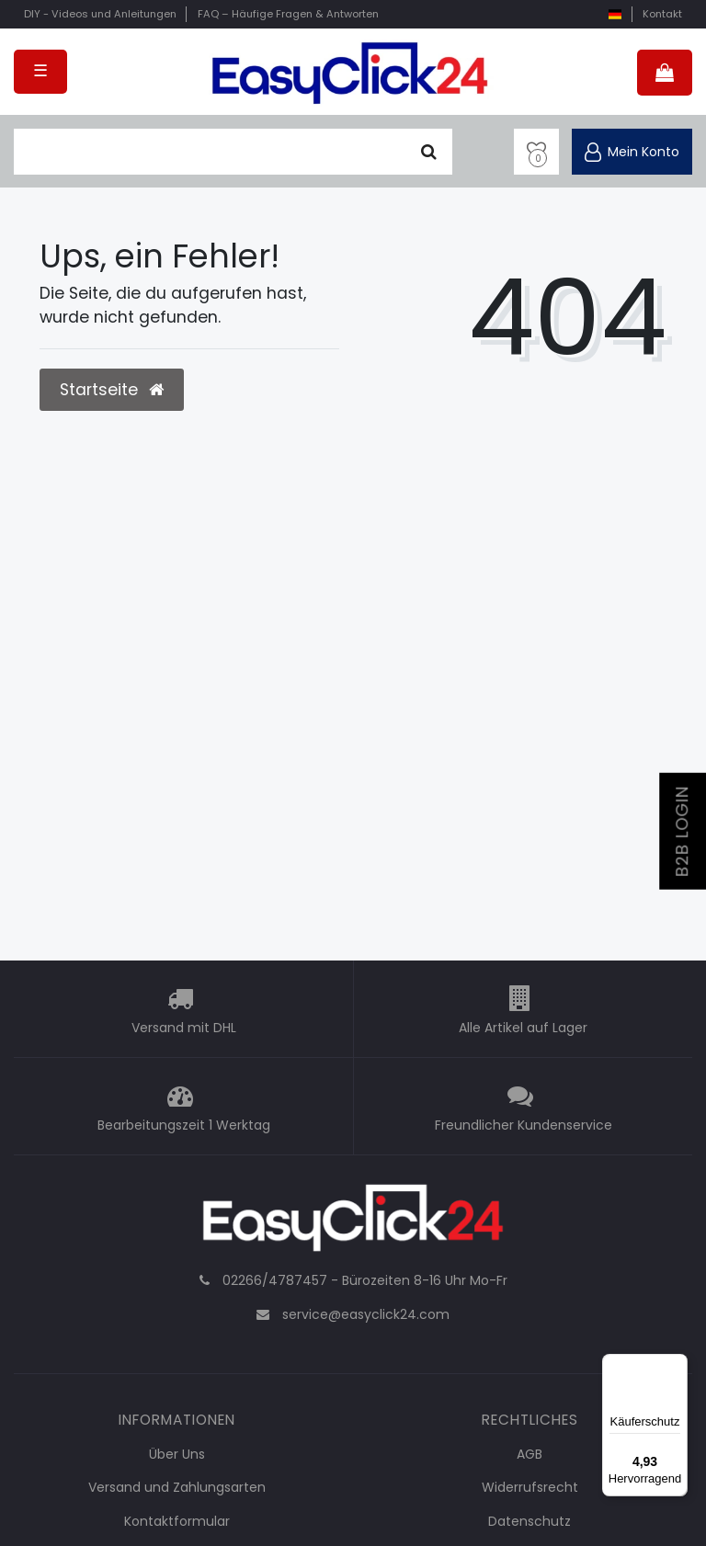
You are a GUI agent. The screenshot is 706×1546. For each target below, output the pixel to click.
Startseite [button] (112, 390)
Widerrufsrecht (530, 1487)
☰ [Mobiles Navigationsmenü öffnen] (40, 71)
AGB (529, 1454)
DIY (100, 13)
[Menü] (677, 1365)
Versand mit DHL (183, 1027)
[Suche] (428, 152)
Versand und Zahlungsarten (177, 1487)
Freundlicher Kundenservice (523, 1125)
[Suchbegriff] (209, 152)
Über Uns (177, 1454)
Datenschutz (529, 1521)
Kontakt (662, 13)
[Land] (615, 14)
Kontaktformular (177, 1521)
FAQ (288, 13)
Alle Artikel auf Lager (523, 1027)
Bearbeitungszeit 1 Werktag (183, 1125)
